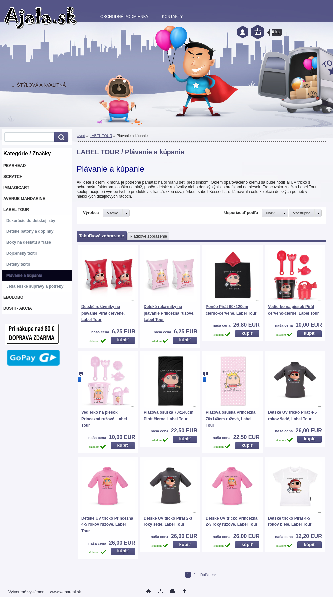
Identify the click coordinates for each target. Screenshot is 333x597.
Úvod (81, 136)
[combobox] (275, 213)
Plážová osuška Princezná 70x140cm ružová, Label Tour (230, 419)
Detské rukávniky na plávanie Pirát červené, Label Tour (103, 313)
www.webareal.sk (65, 592)
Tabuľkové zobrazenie (101, 235)
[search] (60, 137)
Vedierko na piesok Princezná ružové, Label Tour (104, 419)
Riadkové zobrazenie (148, 236)
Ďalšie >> (208, 575)
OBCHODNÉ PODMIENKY (124, 16)
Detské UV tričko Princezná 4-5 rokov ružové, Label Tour (107, 524)
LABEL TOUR (101, 136)
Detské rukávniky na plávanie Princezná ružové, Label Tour (169, 313)
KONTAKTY (172, 16)
